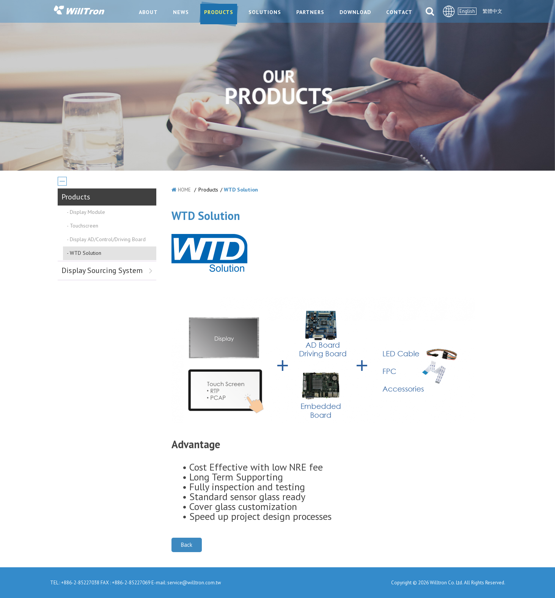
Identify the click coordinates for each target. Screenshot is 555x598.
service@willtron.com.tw (194, 582)
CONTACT (399, 12)
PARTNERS (310, 12)
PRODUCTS (218, 12)
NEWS (181, 12)
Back (186, 544)
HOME (184, 190)
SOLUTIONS (264, 12)
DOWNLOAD (355, 12)
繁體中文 (492, 11)
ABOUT (148, 12)
